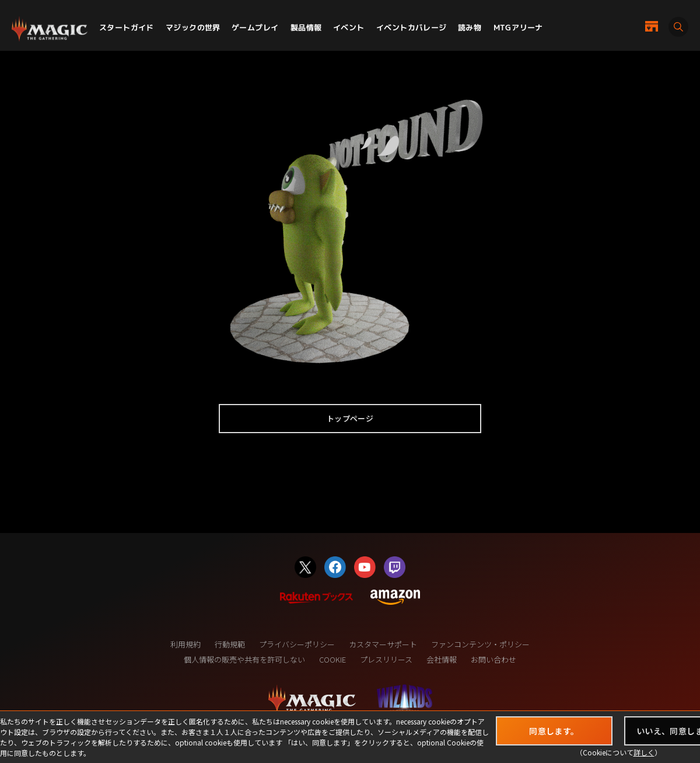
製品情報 (306, 27)
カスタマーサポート (383, 644)
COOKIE (332, 659)
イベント (349, 27)
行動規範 (230, 644)
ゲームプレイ (255, 27)
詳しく (644, 752)
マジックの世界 (193, 27)
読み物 (469, 27)
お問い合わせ (493, 659)
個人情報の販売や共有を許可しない (244, 659)
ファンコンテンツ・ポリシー (480, 644)
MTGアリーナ (518, 27)
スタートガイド (126, 27)
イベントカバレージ (411, 27)
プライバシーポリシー (297, 644)
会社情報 (441, 659)
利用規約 (185, 644)
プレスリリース (386, 659)
